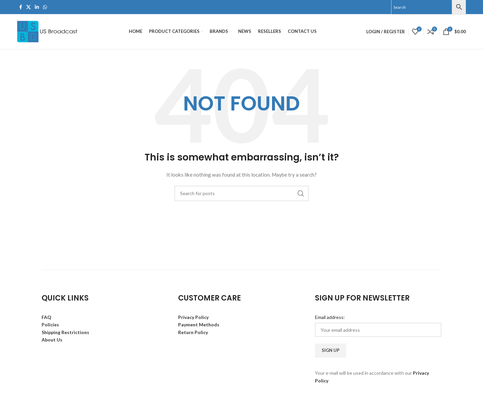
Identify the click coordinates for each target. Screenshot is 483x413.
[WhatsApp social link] (45, 7)
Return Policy (193, 332)
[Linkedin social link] (37, 7)
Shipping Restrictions (65, 332)
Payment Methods (198, 324)
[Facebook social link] (20, 7)
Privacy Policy (193, 317)
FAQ (46, 317)
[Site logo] (48, 31)
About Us (52, 339)
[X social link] (28, 7)
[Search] (241, 193)
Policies (50, 324)
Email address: (330, 317)
